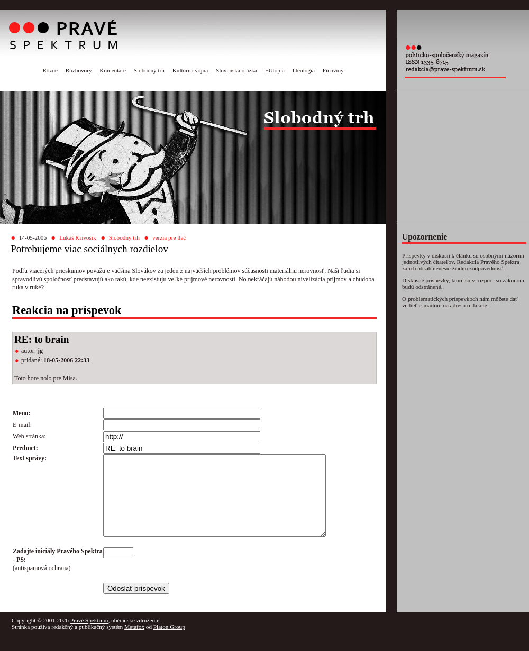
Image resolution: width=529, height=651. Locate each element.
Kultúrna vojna (190, 70)
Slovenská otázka (236, 70)
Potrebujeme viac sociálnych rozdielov (89, 248)
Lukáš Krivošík (77, 237)
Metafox (134, 642)
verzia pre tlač (169, 237)
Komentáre (112, 70)
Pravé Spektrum (89, 636)
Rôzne (50, 70)
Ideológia (304, 70)
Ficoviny (333, 70)
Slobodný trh (149, 70)
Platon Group (169, 642)
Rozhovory (79, 70)
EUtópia (275, 70)
